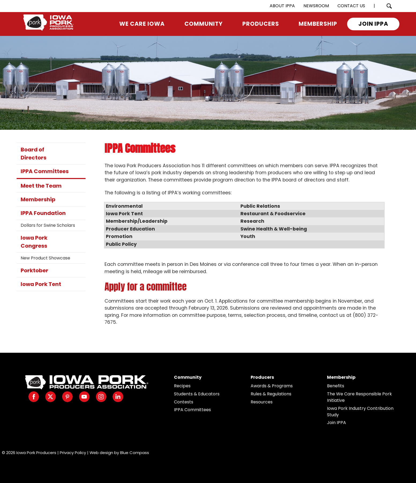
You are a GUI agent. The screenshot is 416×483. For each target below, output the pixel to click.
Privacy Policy (73, 452)
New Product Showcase (45, 258)
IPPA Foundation (43, 213)
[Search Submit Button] (389, 6)
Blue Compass (134, 452)
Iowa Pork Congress (34, 242)
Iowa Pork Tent (41, 284)
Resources (262, 402)
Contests (183, 402)
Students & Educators (197, 394)
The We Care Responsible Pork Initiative (359, 397)
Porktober (34, 270)
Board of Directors (33, 153)
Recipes (182, 386)
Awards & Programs (272, 386)
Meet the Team (41, 186)
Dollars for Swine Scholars (48, 225)
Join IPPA (336, 422)
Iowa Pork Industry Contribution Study (360, 411)
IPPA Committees (45, 171)
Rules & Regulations (271, 394)
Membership (38, 199)
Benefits (335, 386)
